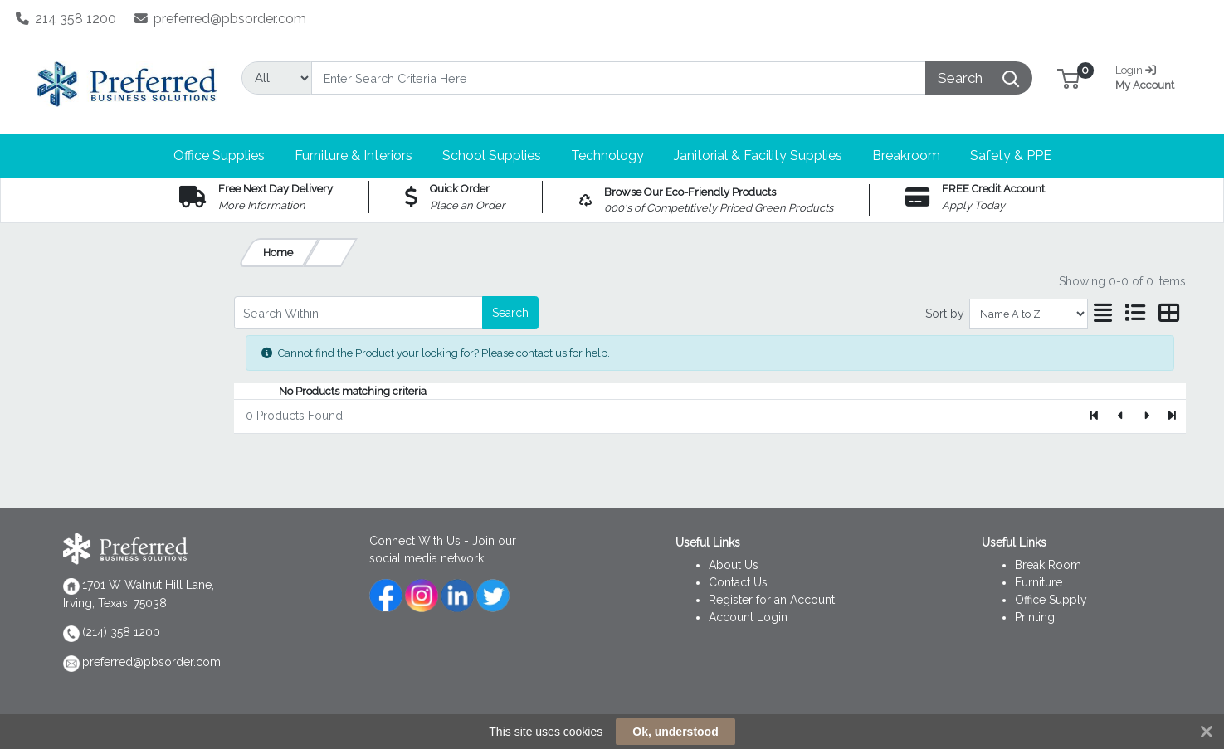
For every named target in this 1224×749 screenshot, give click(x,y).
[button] (1068, 77)
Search (510, 312)
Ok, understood (675, 731)
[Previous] (1121, 416)
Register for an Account (772, 599)
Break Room (1048, 564)
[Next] (1146, 416)
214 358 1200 (66, 19)
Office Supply (1051, 599)
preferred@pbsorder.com (220, 19)
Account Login (748, 617)
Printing (1035, 617)
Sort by (944, 313)
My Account (1151, 76)
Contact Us (738, 582)
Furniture (1038, 582)
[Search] (619, 78)
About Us (733, 564)
